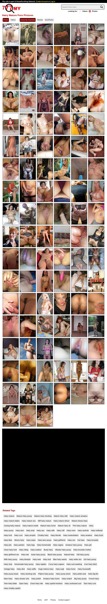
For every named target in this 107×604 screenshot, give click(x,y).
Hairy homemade (44, 545)
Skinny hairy (19, 540)
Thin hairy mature (80, 526)
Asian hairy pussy (38, 555)
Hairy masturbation (70, 535)
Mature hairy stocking (43, 516)
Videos (83, 11)
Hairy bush (98, 535)
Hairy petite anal (79, 574)
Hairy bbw (8, 540)
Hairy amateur (86, 535)
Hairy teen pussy (44, 540)
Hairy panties (19, 545)
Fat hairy (81, 540)
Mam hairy (8, 579)
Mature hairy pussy (24, 516)
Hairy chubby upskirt (12, 588)
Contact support (64, 600)
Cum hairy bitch (90, 564)
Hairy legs (31, 545)
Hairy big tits (93, 574)
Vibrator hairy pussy (63, 550)
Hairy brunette (92, 540)
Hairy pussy (8, 530)
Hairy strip (8, 564)
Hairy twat (37, 559)
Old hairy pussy (83, 555)
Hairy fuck (8, 535)
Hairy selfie (31, 569)
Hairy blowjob (25, 559)
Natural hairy (69, 555)
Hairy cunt (18, 535)
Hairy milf (60, 530)
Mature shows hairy (80, 521)
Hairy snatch (67, 579)
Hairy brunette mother (82, 550)
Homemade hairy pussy (23, 564)
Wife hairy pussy (10, 559)
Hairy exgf (60, 569)
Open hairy (23, 583)
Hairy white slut (75, 559)
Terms (39, 600)
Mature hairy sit (64, 526)
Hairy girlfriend (59, 540)
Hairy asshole (83, 530)
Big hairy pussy (80, 579)
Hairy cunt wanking (74, 564)
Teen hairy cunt (90, 583)
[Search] (82, 7)
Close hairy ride (36, 583)
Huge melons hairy (45, 569)
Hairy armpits (30, 535)
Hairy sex (71, 540)
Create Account (42, 1)
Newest (40, 20)
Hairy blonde (56, 535)
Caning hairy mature (12, 526)
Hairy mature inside (30, 526)
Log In (52, 1)
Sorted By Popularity (27, 20)
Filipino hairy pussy (46, 574)
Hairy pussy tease (11, 574)
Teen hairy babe (10, 583)
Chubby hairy (43, 535)
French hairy (94, 579)
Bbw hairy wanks (60, 559)
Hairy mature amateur (78, 516)
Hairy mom (71, 530)
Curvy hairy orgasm (56, 564)
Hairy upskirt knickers (54, 583)
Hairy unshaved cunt (73, 583)
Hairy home (71, 569)
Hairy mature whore (61, 521)
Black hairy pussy (55, 555)
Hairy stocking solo (28, 574)
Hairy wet (25, 555)
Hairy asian (30, 540)
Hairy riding (23, 550)
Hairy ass (40, 530)
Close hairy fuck (10, 550)
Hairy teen (20, 530)
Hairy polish (36, 579)
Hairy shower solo (22, 579)
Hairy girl (88, 545)
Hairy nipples (41, 564)
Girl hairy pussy (90, 559)
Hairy (91, 526)
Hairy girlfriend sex (11, 555)
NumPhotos (49, 20)
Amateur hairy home (51, 579)
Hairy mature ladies (12, 521)
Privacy (53, 600)
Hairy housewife (84, 569)
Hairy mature (9, 516)
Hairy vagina (58, 545)
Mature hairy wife (61, 516)
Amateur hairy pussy (73, 545)
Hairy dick (21, 569)
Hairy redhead (96, 530)
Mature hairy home (48, 526)
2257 (46, 600)
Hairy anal (30, 530)
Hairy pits (7, 545)
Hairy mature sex (29, 521)
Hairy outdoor (36, 550)
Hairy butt (47, 559)
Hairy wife (50, 530)
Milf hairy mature (44, 521)
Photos (93, 11)
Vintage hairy (9, 569)
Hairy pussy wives (63, 574)
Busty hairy (48, 550)
